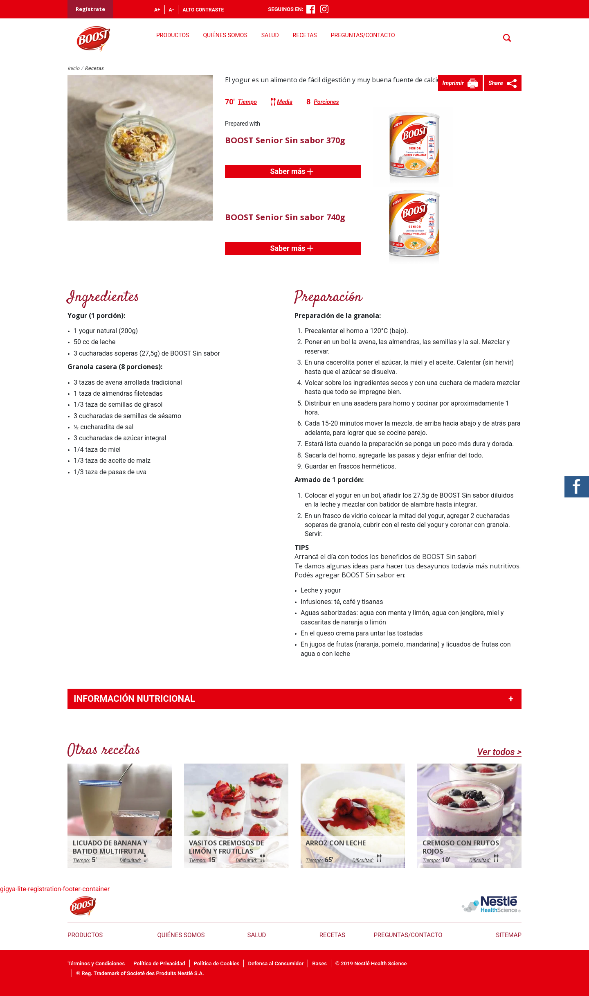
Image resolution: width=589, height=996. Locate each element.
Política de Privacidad (159, 963)
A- (171, 10)
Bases (319, 963)
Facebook (310, 9)
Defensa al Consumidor (275, 963)
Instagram (324, 9)
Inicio (73, 68)
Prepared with (242, 123)
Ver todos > (499, 752)
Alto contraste (203, 10)
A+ (157, 10)
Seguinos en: (285, 9)
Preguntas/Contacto (363, 35)
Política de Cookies (217, 963)
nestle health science (491, 904)
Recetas (305, 35)
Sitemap (509, 935)
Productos (172, 35)
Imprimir (453, 83)
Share (496, 83)
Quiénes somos (225, 35)
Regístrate (90, 9)
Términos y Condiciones (96, 963)
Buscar (507, 38)
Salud (270, 35)
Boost (82, 906)
